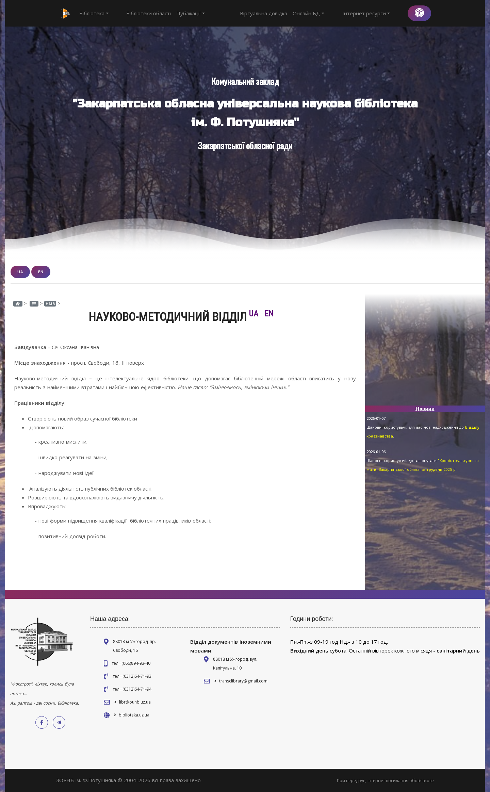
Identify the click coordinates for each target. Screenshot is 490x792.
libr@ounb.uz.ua (135, 702)
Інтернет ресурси (378, 13)
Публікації (178, 13)
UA (20, 271)
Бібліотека (94, 13)
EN (41, 271)
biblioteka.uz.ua (134, 715)
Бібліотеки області (136, 13)
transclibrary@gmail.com (243, 681)
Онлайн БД (333, 13)
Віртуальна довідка (288, 13)
